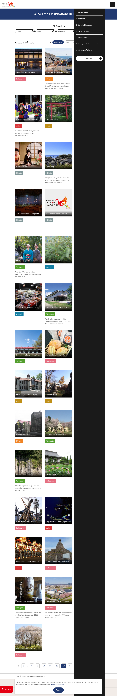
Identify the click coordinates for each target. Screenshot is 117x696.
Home (17, 676)
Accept (58, 690)
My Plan (6, 689)
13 (64, 666)
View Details (19, 49)
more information (57, 684)
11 (50, 666)
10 (44, 666)
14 (70, 666)
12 (57, 666)
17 (90, 666)
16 (84, 666)
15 (77, 666)
